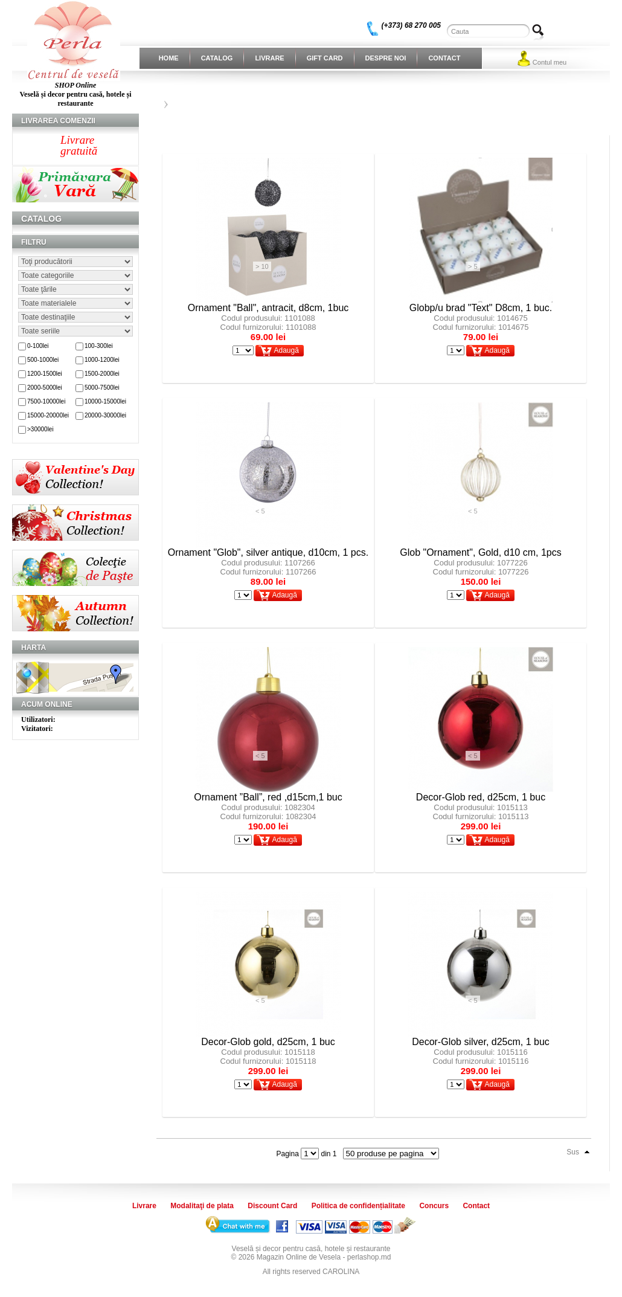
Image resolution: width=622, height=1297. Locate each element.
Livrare (269, 58)
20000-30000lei (105, 415)
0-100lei (38, 346)
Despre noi (385, 58)
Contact (444, 58)
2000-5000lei (44, 387)
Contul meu (549, 62)
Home (169, 58)
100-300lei (99, 346)
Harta (33, 647)
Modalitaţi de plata (202, 1205)
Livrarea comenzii (58, 121)
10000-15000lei (105, 401)
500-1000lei (43, 359)
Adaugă (286, 350)
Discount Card (272, 1205)
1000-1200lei (102, 359)
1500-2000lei (102, 373)
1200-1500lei (44, 373)
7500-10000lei (46, 401)
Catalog (217, 58)
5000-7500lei (102, 387)
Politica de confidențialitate (358, 1205)
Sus (572, 1152)
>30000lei (40, 429)
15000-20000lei (48, 415)
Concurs (434, 1205)
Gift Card (325, 58)
